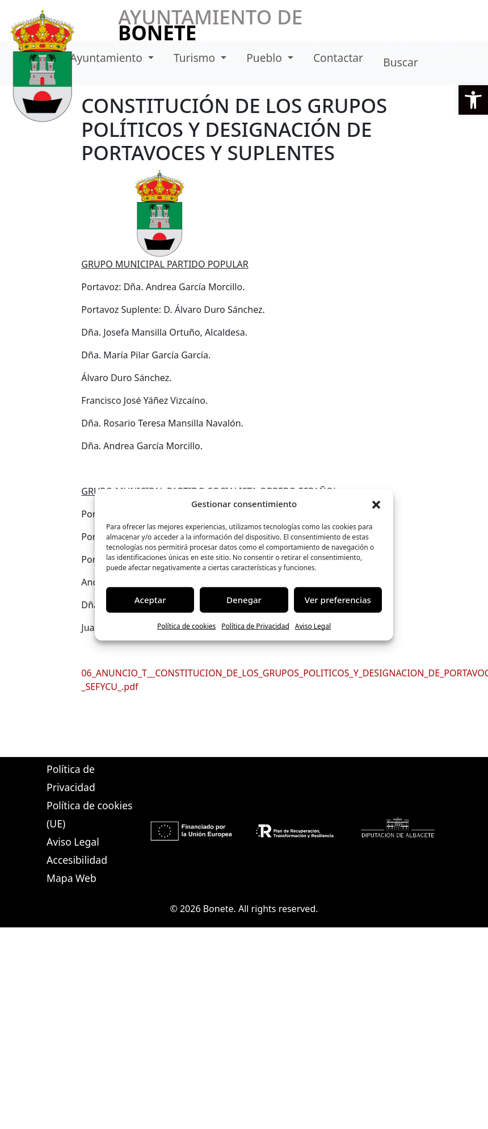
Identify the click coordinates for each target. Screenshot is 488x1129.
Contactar (338, 57)
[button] (473, 100)
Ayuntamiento (107, 57)
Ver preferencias (338, 599)
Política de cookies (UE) (89, 814)
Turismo (196, 57)
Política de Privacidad (255, 625)
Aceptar (150, 599)
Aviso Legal (313, 625)
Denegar (244, 599)
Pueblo (265, 57)
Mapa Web (71, 878)
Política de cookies (186, 625)
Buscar (400, 62)
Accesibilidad (77, 860)
